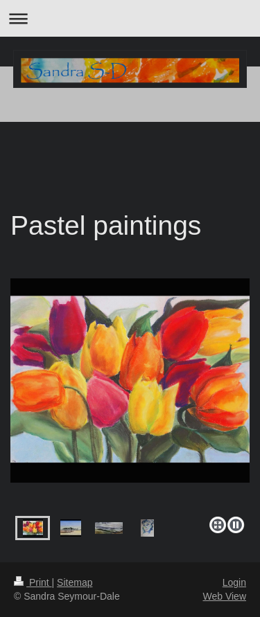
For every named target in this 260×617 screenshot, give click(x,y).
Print (33, 582)
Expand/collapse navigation (130, 18)
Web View (224, 596)
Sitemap (74, 582)
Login (234, 582)
